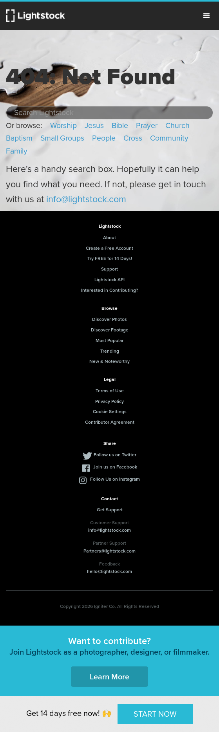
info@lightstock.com (86, 199)
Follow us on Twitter (115, 454)
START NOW (155, 714)
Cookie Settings (110, 411)
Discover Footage (110, 329)
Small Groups (62, 138)
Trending (109, 351)
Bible (120, 125)
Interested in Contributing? (109, 290)
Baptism (19, 138)
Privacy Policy (109, 401)
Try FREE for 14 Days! (109, 258)
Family (16, 151)
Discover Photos (109, 319)
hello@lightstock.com (109, 571)
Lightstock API (109, 279)
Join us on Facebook (115, 466)
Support (109, 269)
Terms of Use (110, 390)
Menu (206, 15)
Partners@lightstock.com (109, 550)
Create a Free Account (109, 248)
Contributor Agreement (109, 422)
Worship (63, 125)
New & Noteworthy (109, 361)
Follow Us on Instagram (115, 479)
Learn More (109, 677)
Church (177, 125)
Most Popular (109, 340)
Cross (132, 138)
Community (169, 138)
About (109, 237)
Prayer (146, 125)
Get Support (110, 509)
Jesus (94, 125)
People (104, 138)
